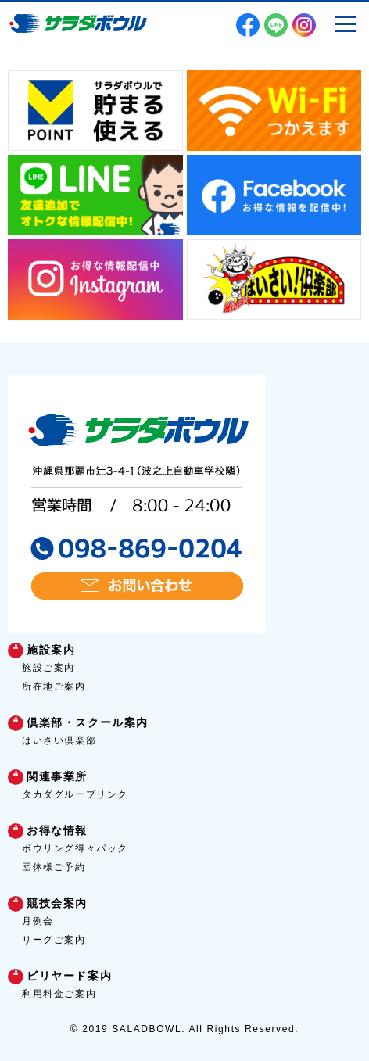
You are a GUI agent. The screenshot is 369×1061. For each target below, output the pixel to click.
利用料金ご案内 (59, 993)
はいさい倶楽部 (59, 740)
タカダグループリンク (75, 794)
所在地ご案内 (54, 686)
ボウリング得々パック (75, 848)
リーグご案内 (54, 939)
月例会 (38, 921)
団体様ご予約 (54, 867)
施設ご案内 (48, 667)
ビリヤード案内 (69, 976)
